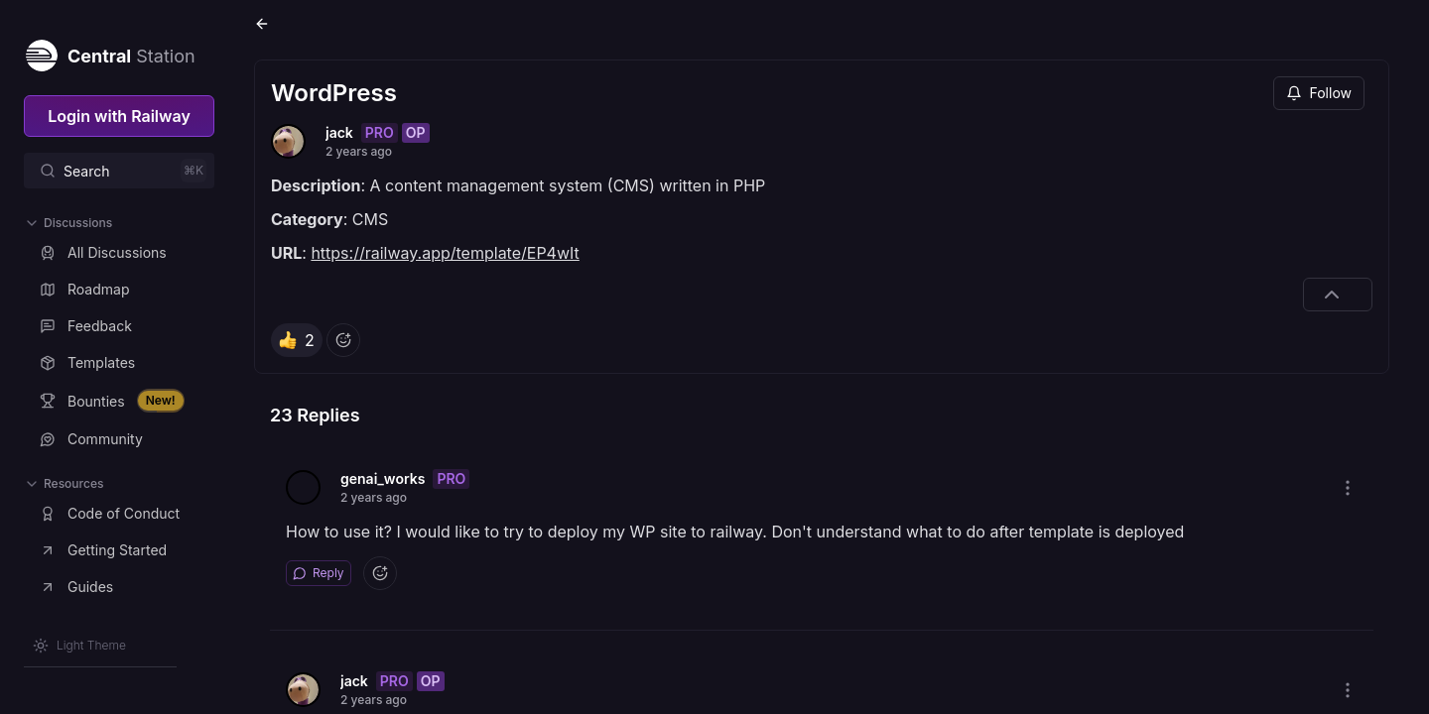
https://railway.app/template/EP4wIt (445, 253)
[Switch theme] (79, 645)
